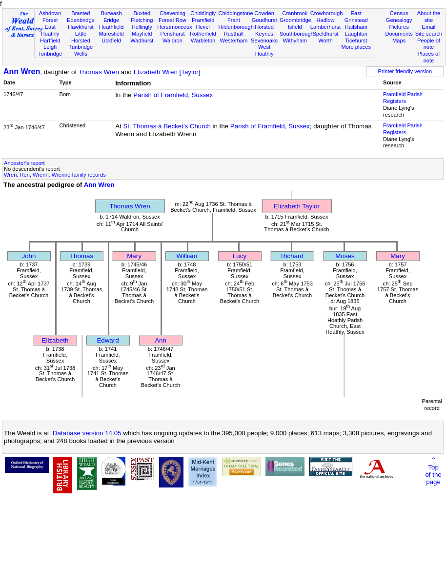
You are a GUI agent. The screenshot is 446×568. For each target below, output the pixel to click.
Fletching (142, 20)
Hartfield (50, 40)
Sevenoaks (264, 40)
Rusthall (233, 34)
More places (356, 47)
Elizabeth (55, 340)
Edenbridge (81, 20)
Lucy (239, 256)
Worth (325, 40)
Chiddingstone (236, 13)
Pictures (399, 27)
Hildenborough (236, 27)
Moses (344, 256)
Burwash (111, 13)
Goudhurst (264, 20)
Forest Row (172, 20)
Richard (292, 256)
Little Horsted (80, 37)
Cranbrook (294, 13)
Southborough (297, 34)
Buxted (141, 13)
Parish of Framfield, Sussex (173, 95)
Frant (233, 20)
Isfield (295, 27)
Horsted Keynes (264, 30)
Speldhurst (325, 34)
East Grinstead (356, 16)
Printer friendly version (405, 71)
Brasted (80, 13)
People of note (428, 44)
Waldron (172, 40)
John (29, 256)
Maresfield (111, 34)
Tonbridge (50, 54)
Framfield (203, 20)
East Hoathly (50, 30)
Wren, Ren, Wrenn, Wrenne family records (55, 175)
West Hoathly (264, 50)
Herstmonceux (174, 27)
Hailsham (356, 27)
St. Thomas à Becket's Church (166, 126)
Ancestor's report (24, 163)
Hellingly (142, 27)
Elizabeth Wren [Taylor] (167, 72)
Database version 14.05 (87, 433)
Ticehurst (356, 40)
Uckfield (111, 40)
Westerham (234, 40)
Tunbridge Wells (81, 50)
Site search (429, 34)
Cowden (264, 13)
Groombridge (295, 20)
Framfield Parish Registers (403, 97)
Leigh (50, 47)
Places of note (429, 57)
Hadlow (325, 20)
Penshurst (172, 34)
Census (399, 13)
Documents (399, 34)
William (187, 256)
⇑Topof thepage (433, 471)
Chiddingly (203, 13)
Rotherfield (203, 34)
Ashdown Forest (50, 16)
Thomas (81, 256)
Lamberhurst (325, 27)
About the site (429, 16)
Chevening (172, 13)
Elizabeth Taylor (297, 206)
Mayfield (142, 34)
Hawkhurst (80, 27)
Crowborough (326, 13)
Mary (134, 256)
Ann (160, 340)
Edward (108, 340)
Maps (398, 40)
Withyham (295, 40)
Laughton (356, 34)
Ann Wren (21, 71)
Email (429, 27)
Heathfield (111, 27)
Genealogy (399, 20)
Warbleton (203, 40)
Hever (203, 27)
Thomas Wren (99, 72)
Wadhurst (141, 40)
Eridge (111, 20)
